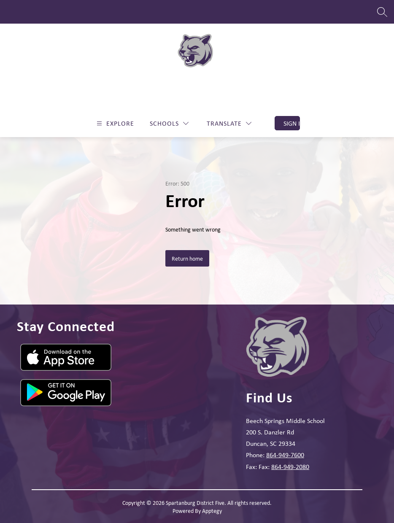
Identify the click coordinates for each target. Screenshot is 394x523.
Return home (187, 258)
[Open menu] (114, 123)
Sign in (291, 123)
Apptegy (212, 511)
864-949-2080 (290, 466)
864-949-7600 (285, 454)
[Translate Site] (229, 123)
